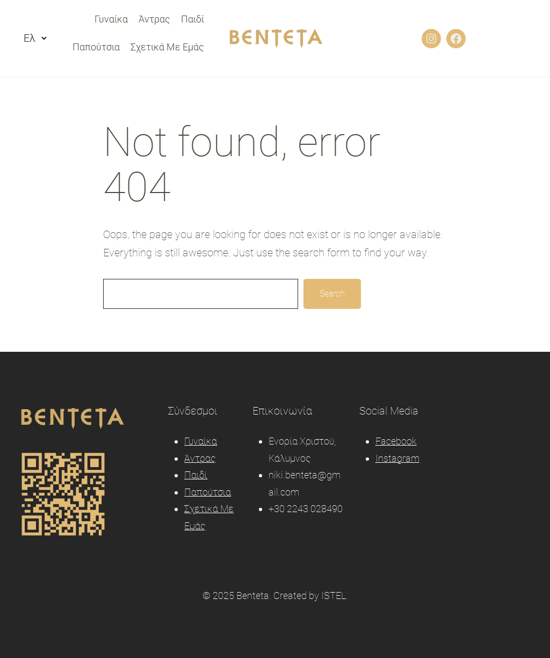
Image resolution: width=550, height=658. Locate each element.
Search (332, 294)
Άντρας (200, 458)
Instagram (397, 458)
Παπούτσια (207, 492)
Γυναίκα (200, 441)
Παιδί (195, 474)
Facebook (396, 441)
